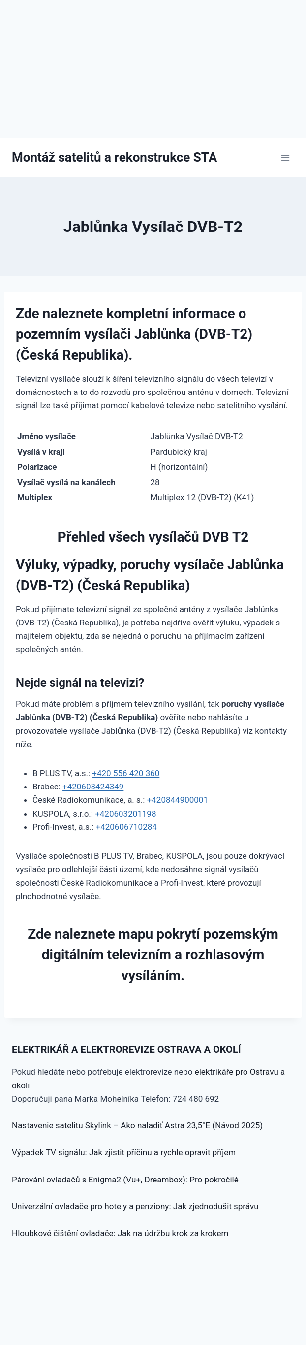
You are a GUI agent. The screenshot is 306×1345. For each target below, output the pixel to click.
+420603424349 (92, 786)
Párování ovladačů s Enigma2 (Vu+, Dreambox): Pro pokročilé (125, 1179)
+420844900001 (177, 800)
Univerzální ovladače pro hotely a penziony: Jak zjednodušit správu (135, 1206)
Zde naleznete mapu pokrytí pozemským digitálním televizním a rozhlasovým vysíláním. (153, 955)
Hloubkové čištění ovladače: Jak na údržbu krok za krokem (120, 1233)
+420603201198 (125, 814)
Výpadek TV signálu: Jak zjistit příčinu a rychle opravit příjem (124, 1152)
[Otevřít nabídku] (285, 157)
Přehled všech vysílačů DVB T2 (153, 537)
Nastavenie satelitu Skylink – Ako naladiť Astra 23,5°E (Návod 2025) (137, 1125)
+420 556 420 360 (125, 773)
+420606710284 (126, 827)
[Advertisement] (153, 69)
